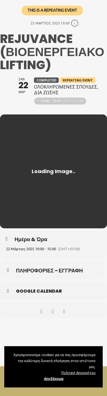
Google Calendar (39, 291)
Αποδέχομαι (53, 379)
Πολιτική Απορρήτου (78, 373)
